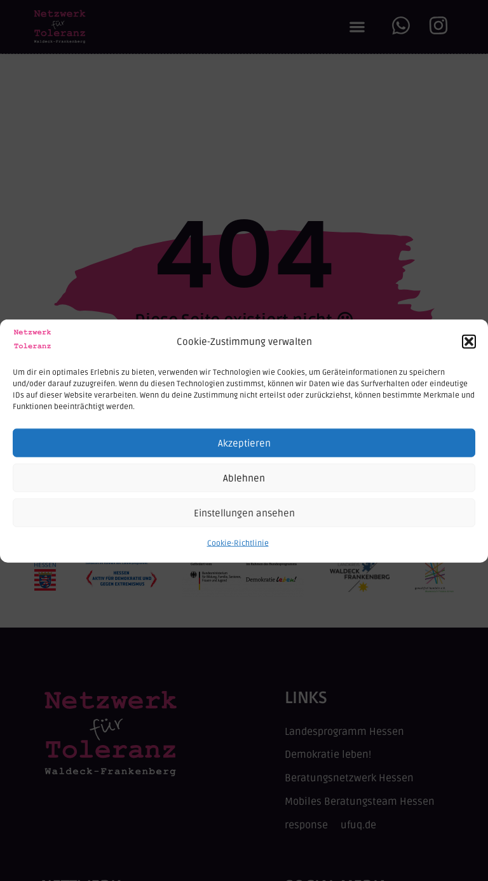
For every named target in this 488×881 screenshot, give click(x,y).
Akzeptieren (244, 449)
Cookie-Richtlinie (238, 550)
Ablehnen (244, 484)
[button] (469, 348)
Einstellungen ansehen (244, 519)
